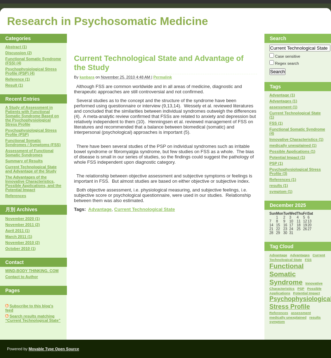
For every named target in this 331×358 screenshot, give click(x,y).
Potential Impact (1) (287, 157)
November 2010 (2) (22, 242)
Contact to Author (21, 277)
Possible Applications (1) (292, 151)
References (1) (282, 179)
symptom (277, 322)
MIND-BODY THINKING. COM (31, 271)
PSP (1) (276, 163)
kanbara (87, 77)
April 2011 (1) (17, 230)
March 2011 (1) (18, 236)
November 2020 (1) (22, 218)
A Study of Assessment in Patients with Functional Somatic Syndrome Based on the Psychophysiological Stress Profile (32, 115)
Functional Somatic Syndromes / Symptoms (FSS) (33, 142)
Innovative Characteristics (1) (296, 139)
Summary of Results (24, 161)
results (314, 317)
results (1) (278, 185)
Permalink (162, 77)
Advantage (100, 209)
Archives (27, 209)
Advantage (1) (282, 95)
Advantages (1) (283, 101)
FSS (308, 260)
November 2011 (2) (22, 224)
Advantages (300, 255)
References (15, 196)
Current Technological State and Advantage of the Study (31, 169)
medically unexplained (287, 317)
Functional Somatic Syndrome (286, 274)
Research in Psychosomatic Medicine (107, 21)
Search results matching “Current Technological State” (33, 318)
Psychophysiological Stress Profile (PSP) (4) (31, 71)
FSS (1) (276, 123)
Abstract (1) (16, 47)
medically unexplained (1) (293, 145)
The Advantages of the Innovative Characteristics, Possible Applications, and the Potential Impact (33, 183)
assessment (301, 313)
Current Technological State (144, 209)
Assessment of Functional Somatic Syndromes (29, 153)
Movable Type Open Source (54, 349)
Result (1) (14, 85)
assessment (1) (283, 107)
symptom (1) (280, 191)
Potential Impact (306, 293)
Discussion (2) (18, 53)
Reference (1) (17, 79)
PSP (300, 288)
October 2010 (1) (20, 248)
